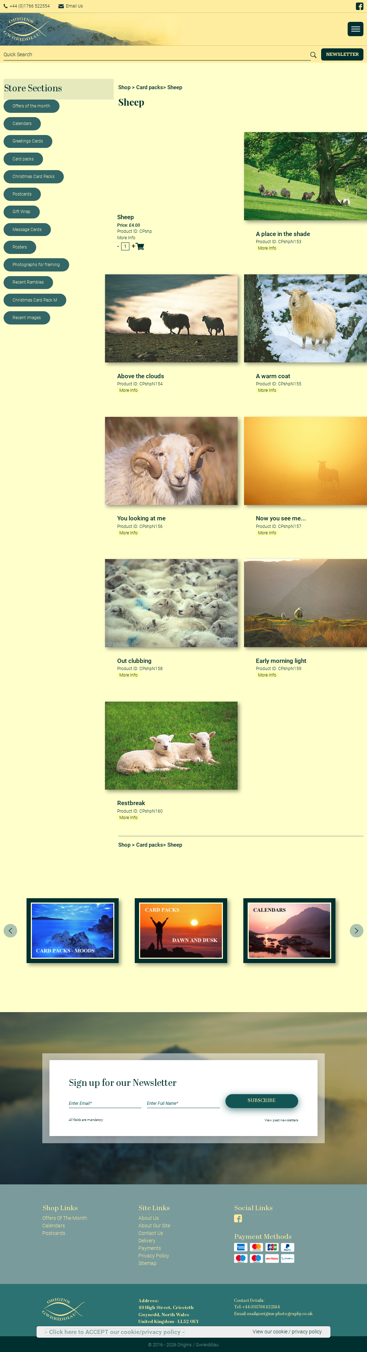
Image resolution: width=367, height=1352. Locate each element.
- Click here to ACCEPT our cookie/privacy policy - (115, 1332)
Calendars (22, 123)
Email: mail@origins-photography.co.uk (271, 1311)
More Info (126, 237)
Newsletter (342, 54)
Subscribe (262, 1099)
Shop (124, 87)
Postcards (22, 194)
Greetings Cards (28, 141)
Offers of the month (31, 106)
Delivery (147, 1239)
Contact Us (150, 1231)
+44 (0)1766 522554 (30, 6)
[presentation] (10, 928)
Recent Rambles (28, 282)
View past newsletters (281, 1118)
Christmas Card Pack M (35, 300)
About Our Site (154, 1224)
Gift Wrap (21, 211)
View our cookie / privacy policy (287, 1332)
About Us (148, 1216)
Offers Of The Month (64, 1216)
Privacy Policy (153, 1254)
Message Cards (27, 229)
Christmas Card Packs (33, 176)
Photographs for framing (36, 264)
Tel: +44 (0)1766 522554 (256, 1305)
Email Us (80, 6)
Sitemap (147, 1261)
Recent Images (27, 317)
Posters (20, 247)
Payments (149, 1246)
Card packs (23, 159)
